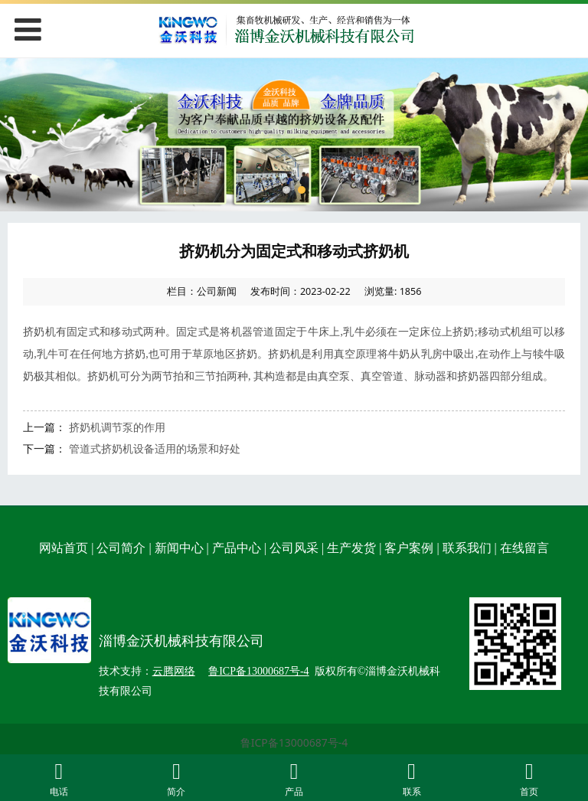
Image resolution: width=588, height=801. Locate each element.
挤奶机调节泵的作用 (117, 427)
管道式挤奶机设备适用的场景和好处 (154, 448)
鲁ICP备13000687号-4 (294, 742)
